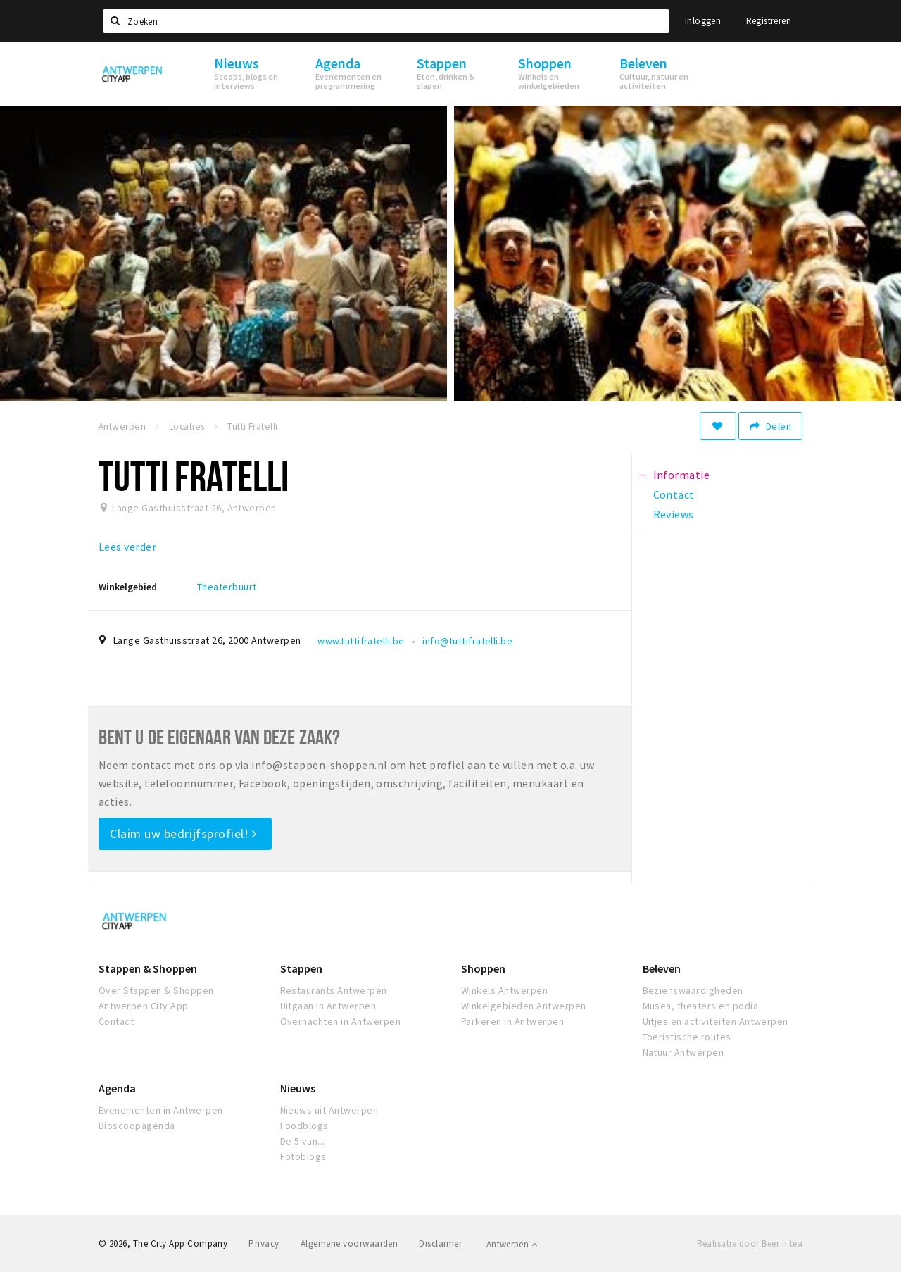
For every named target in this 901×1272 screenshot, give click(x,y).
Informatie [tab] (681, 475)
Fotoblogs (303, 1156)
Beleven (662, 968)
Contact (116, 1021)
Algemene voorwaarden (349, 1243)
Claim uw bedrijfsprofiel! (183, 833)
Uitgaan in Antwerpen (328, 1005)
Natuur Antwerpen (683, 1052)
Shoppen (483, 968)
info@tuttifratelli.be (467, 641)
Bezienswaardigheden (693, 990)
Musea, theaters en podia (701, 1005)
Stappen (301, 968)
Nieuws (297, 1088)
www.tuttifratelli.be (361, 641)
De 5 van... (302, 1141)
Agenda (117, 1088)
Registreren (768, 21)
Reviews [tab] (673, 514)
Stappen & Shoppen (148, 968)
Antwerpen (511, 1244)
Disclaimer (440, 1243)
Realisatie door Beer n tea (749, 1243)
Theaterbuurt (227, 586)
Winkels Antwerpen (504, 990)
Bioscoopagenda (137, 1125)
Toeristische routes (687, 1036)
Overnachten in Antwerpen (340, 1021)
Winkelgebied (128, 586)
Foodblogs (304, 1125)
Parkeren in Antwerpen (512, 1021)
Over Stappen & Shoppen (156, 990)
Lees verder (127, 547)
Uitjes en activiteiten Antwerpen (715, 1021)
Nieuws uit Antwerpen (329, 1110)
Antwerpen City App (144, 1005)
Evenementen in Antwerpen (161, 1110)
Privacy (263, 1243)
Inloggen (703, 21)
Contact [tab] (674, 494)
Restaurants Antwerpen (333, 990)
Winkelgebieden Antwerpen (523, 1005)
